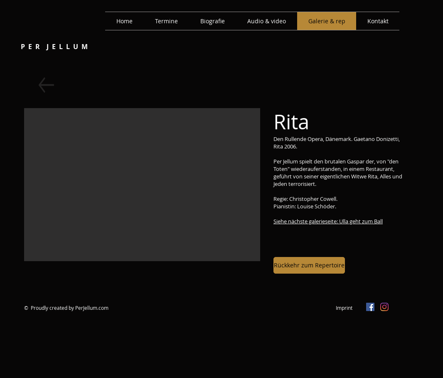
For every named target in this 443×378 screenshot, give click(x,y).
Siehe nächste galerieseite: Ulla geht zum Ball (328, 221)
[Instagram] (384, 307)
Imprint (344, 307)
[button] (142, 184)
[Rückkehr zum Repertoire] (309, 265)
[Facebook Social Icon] (370, 307)
